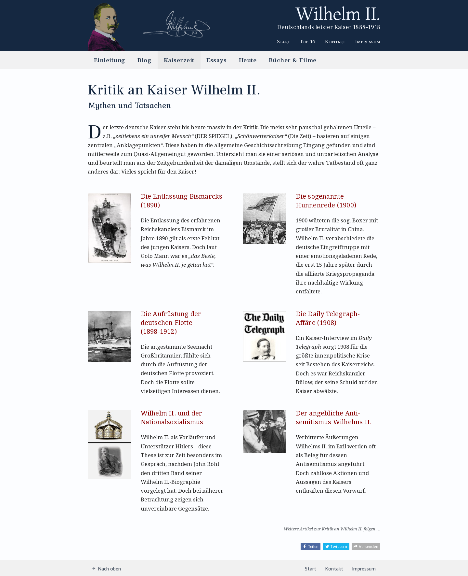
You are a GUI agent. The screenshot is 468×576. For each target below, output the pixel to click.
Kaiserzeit (179, 60)
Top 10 (307, 41)
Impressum (367, 41)
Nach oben (106, 568)
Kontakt (335, 41)
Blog (144, 60)
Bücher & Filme (293, 60)
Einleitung (109, 60)
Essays (216, 60)
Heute (247, 60)
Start (283, 41)
